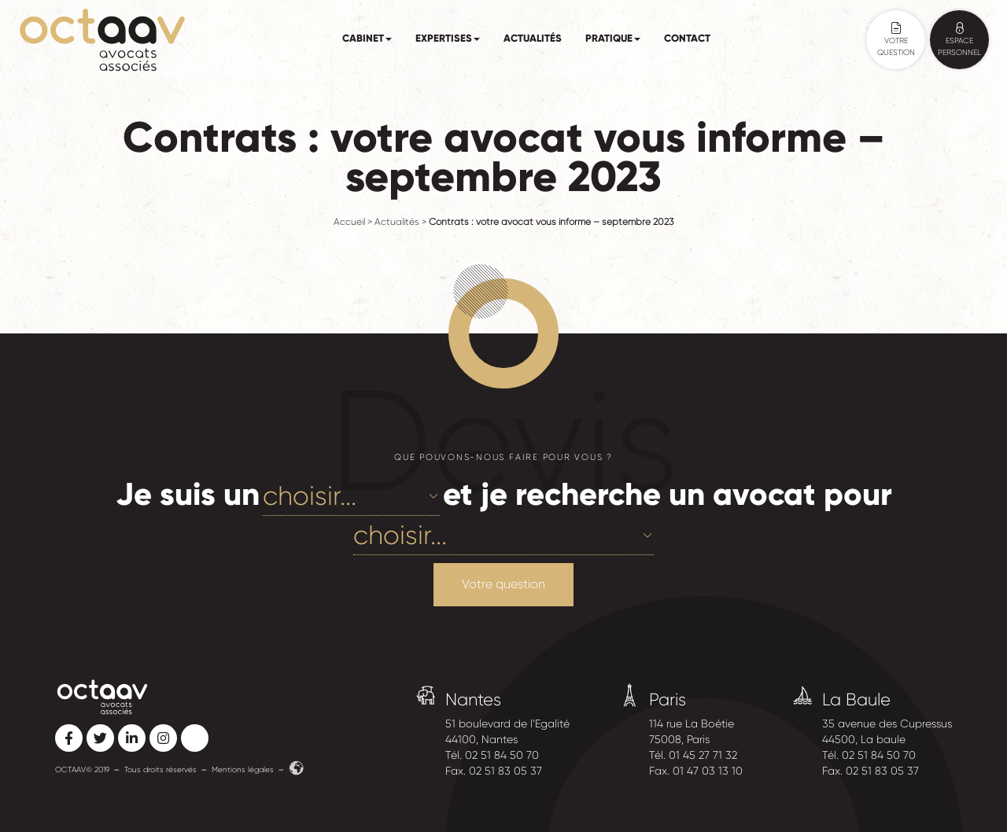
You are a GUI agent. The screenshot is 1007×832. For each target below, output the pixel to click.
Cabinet (367, 38)
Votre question (503, 583)
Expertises (447, 38)
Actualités (533, 38)
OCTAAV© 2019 (82, 769)
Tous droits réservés (160, 769)
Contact (687, 38)
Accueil (349, 221)
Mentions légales (243, 769)
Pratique (612, 38)
